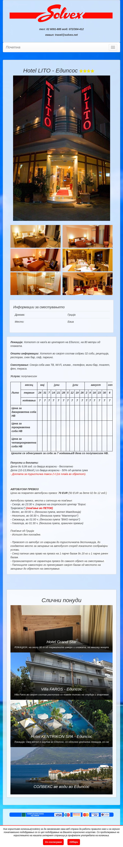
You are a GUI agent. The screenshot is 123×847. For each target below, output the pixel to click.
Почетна (13, 47)
